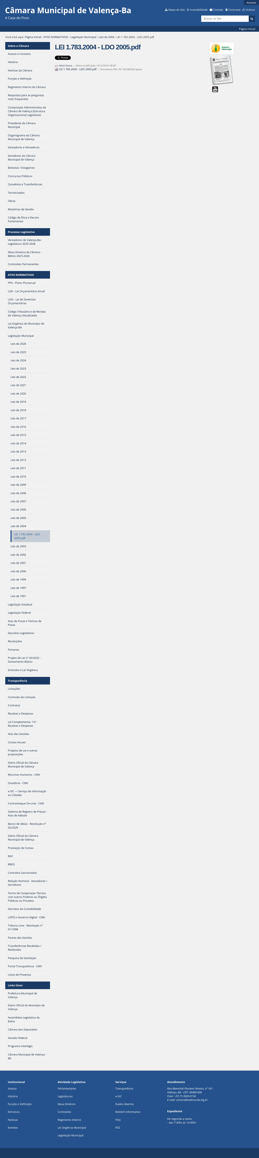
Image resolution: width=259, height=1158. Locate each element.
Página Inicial (247, 29)
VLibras (250, 10)
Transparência (17, 681)
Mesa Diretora (66, 1104)
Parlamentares (67, 1088)
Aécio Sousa (65, 65)
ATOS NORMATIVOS (55, 37)
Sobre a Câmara (18, 46)
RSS (117, 1127)
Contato (218, 10)
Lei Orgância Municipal (72, 1127)
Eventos (13, 1127)
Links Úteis (15, 985)
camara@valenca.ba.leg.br (192, 1100)
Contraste (234, 10)
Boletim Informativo (127, 1112)
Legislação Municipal (83, 37)
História (13, 1096)
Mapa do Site (176, 10)
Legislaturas (65, 1096)
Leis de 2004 (106, 37)
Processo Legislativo (21, 232)
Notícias (13, 1120)
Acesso (12, 1088)
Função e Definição (20, 1104)
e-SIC (118, 1096)
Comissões (64, 1112)
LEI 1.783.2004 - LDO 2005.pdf (76, 69)
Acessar (251, 2)
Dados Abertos (124, 1104)
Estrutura (14, 1112)
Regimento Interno (69, 1120)
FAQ (118, 1120)
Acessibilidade (199, 10)
